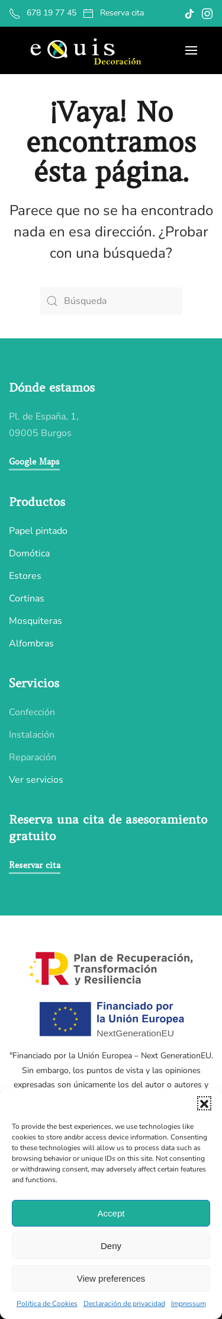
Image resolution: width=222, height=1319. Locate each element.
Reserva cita (113, 13)
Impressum (188, 1303)
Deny (111, 1246)
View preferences (111, 1278)
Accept (111, 1213)
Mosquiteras (35, 621)
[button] (204, 1103)
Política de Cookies (47, 1303)
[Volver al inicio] (84, 50)
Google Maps (34, 461)
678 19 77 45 (42, 13)
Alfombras (31, 643)
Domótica (29, 553)
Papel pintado (38, 530)
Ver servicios (36, 779)
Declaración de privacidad (124, 1303)
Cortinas (26, 598)
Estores (25, 575)
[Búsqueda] (111, 301)
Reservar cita (34, 865)
